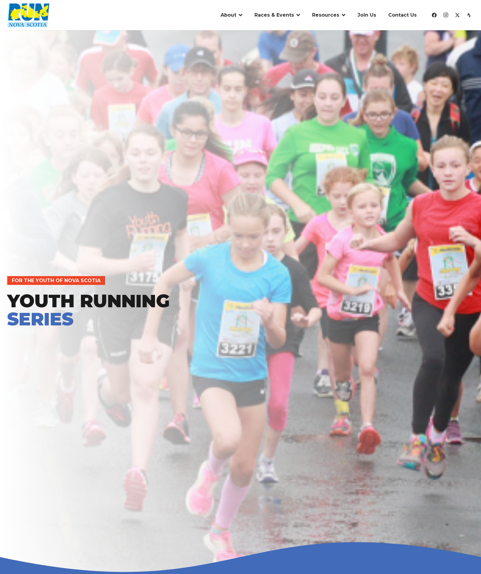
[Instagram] (445, 15)
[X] (457, 15)
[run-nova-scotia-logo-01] (28, 15)
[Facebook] (434, 15)
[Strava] (469, 15)
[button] (239, 15)
